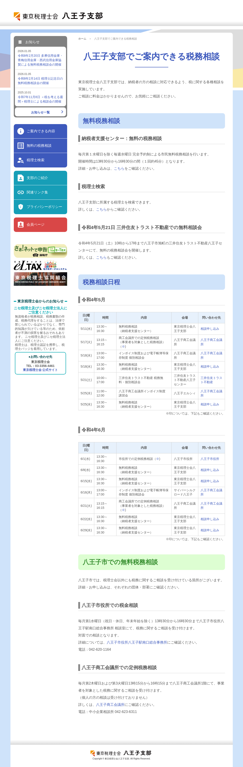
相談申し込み (210, 328)
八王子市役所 (210, 459)
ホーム (82, 38)
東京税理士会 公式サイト (40, 370)
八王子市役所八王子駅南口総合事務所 (137, 642)
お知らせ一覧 (40, 112)
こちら (119, 168)
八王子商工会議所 (110, 705)
